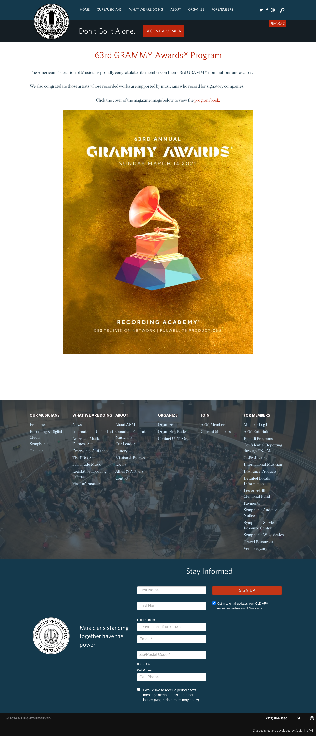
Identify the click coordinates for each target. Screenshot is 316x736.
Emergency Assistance (90, 450)
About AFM (125, 424)
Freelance (38, 424)
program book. (207, 100)
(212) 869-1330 (276, 718)
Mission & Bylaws (130, 457)
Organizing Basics (172, 431)
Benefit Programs (258, 438)
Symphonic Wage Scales (264, 534)
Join (205, 415)
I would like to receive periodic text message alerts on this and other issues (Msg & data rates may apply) (168, 695)
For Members (222, 9)
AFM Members (213, 424)
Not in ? (143, 664)
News (77, 424)
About (175, 9)
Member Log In (257, 424)
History (121, 450)
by (280, 730)
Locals (120, 464)
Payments (252, 503)
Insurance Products (260, 471)
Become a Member (163, 31)
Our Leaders (125, 444)
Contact (121, 478)
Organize (196, 9)
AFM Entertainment (261, 431)
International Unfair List (92, 431)
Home (85, 9)
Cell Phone (144, 670)
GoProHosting (255, 457)
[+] (311, 730)
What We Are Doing (146, 9)
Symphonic (39, 444)
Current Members (216, 431)
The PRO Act (83, 457)
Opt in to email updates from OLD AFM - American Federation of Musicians (241, 605)
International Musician (263, 464)
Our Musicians (109, 9)
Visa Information (86, 483)
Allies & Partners (129, 471)
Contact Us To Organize (177, 438)
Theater (36, 450)
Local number (146, 620)
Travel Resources (258, 541)
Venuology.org (255, 548)
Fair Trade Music (86, 464)
